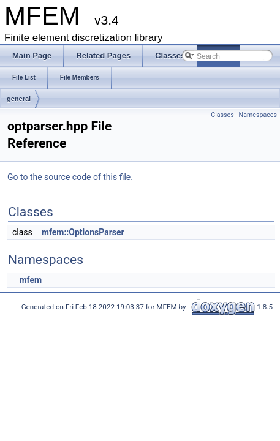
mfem (30, 280)
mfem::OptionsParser (83, 232)
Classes (222, 115)
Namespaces (258, 115)
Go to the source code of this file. (70, 177)
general (19, 98)
